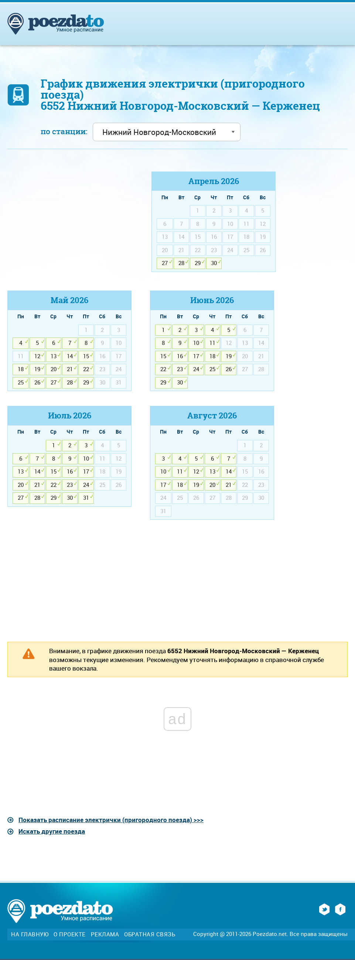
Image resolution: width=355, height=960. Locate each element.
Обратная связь (149, 934)
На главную (29, 934)
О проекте (70, 934)
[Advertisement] (69, 223)
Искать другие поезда (51, 831)
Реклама (105, 934)
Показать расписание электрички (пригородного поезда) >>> (111, 819)
